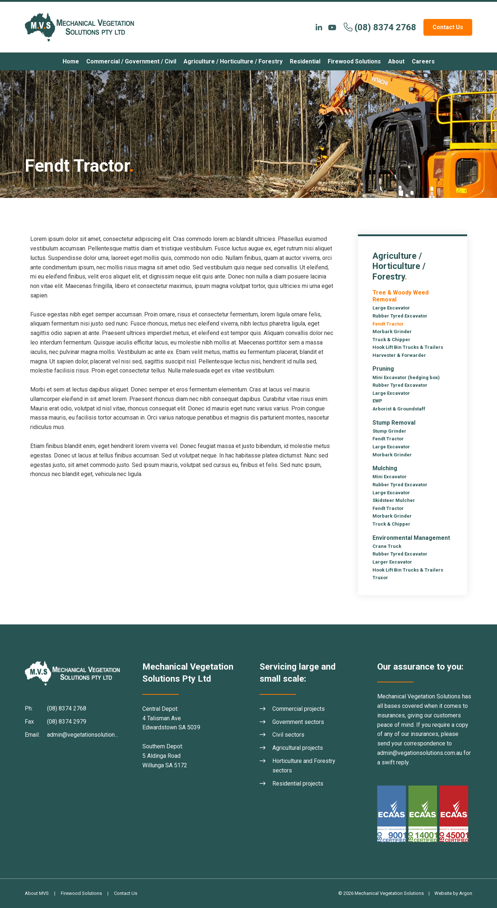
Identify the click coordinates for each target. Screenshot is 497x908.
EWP (377, 401)
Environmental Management (411, 537)
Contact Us (448, 27)
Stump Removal (393, 422)
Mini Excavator (389, 476)
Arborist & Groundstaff (398, 409)
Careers (423, 61)
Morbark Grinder (392, 331)
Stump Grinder (389, 431)
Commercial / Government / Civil (131, 61)
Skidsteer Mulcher (393, 500)
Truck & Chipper (391, 339)
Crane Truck (386, 546)
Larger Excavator (392, 562)
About (396, 61)
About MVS (37, 893)
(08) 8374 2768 (385, 27)
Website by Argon (453, 893)
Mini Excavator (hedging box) (406, 377)
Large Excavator (391, 308)
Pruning (383, 368)
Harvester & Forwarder (399, 355)
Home (71, 61)
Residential (305, 61)
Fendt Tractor (388, 324)
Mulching (384, 468)
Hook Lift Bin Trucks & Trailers (407, 347)
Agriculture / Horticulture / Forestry (233, 61)
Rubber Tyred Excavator (399, 316)
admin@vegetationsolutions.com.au (92, 734)
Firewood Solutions (354, 61)
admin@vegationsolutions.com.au (419, 752)
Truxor (380, 577)
